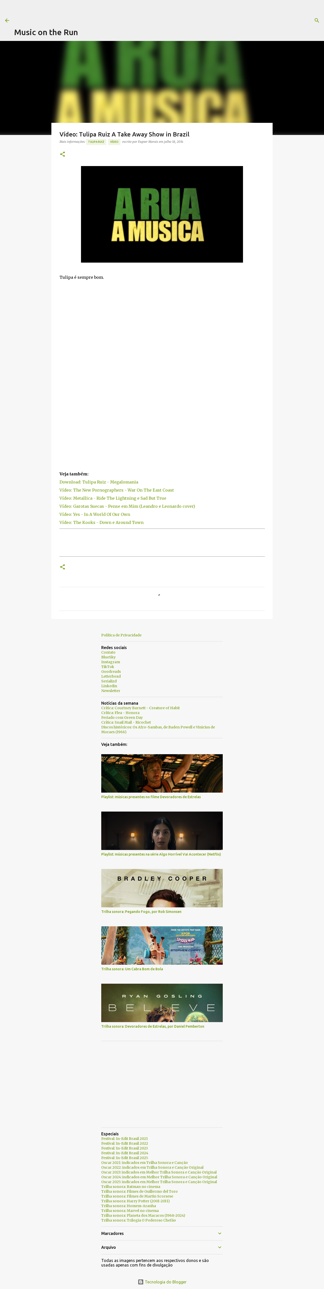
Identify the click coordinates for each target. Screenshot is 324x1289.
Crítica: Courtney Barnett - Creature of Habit (140, 708)
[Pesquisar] (205, 20)
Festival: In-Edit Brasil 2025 (124, 1158)
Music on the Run (46, 32)
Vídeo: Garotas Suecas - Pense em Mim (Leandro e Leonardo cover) (127, 506)
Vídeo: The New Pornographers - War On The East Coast (116, 490)
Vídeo (114, 141)
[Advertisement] (106, 11)
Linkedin (109, 686)
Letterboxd (111, 676)
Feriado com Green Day (122, 717)
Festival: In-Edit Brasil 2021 (124, 1138)
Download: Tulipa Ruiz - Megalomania (98, 482)
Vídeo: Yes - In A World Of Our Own (94, 514)
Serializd (109, 681)
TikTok (107, 666)
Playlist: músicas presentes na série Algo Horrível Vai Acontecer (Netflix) (161, 854)
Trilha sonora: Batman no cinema (130, 1186)
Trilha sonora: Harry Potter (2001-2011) (135, 1201)
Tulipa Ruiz (96, 141)
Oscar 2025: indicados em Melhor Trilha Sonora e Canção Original (159, 1182)
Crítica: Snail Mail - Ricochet (126, 722)
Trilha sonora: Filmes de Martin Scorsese (137, 1196)
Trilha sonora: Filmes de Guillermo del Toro (139, 1191)
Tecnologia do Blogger (162, 1282)
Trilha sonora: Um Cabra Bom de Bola (132, 969)
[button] (62, 154)
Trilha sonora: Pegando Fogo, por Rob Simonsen (141, 912)
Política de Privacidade (121, 635)
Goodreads (111, 671)
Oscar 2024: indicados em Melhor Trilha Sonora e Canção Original (159, 1177)
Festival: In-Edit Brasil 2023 (124, 1148)
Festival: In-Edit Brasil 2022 (124, 1143)
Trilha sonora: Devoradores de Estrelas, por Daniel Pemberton (152, 1026)
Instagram (110, 662)
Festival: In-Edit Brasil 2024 (124, 1153)
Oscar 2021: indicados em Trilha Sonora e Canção (144, 1162)
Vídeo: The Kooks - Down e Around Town (101, 522)
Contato (108, 652)
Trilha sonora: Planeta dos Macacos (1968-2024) (143, 1215)
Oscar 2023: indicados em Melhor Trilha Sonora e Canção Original (159, 1172)
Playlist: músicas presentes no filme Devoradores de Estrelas (151, 797)
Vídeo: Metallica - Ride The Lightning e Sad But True (112, 498)
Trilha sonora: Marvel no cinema (130, 1210)
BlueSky (108, 657)
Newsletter (110, 690)
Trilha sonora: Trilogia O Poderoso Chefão (138, 1220)
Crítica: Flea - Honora (120, 712)
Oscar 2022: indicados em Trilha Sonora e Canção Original (152, 1167)
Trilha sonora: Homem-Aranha (128, 1206)
